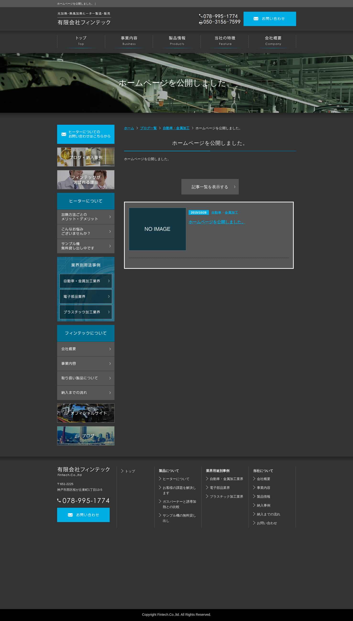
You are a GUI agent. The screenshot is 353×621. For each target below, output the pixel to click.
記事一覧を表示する (210, 186)
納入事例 (263, 505)
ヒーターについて (176, 479)
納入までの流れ (268, 514)
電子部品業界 (220, 488)
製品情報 (263, 496)
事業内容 (263, 488)
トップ (130, 471)
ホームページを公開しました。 (217, 222)
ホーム (129, 128)
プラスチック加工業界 (226, 496)
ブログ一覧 (148, 128)
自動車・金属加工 (176, 128)
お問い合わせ (267, 523)
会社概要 (263, 479)
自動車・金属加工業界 (226, 479)
